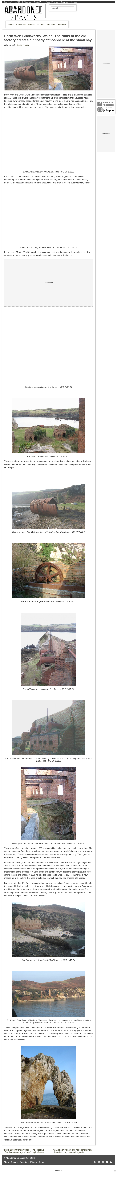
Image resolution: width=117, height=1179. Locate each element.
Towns (10, 24)
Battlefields (21, 24)
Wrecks (31, 24)
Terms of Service (52, 2)
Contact (14, 1162)
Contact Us (38, 2)
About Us (27, 2)
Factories (41, 24)
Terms (41, 1162)
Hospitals (62, 24)
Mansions (51, 24)
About (6, 1162)
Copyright (64, 2)
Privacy (74, 2)
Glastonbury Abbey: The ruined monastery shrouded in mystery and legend (72, 1151)
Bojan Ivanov (23, 45)
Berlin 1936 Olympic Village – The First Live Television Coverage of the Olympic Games (24, 1151)
